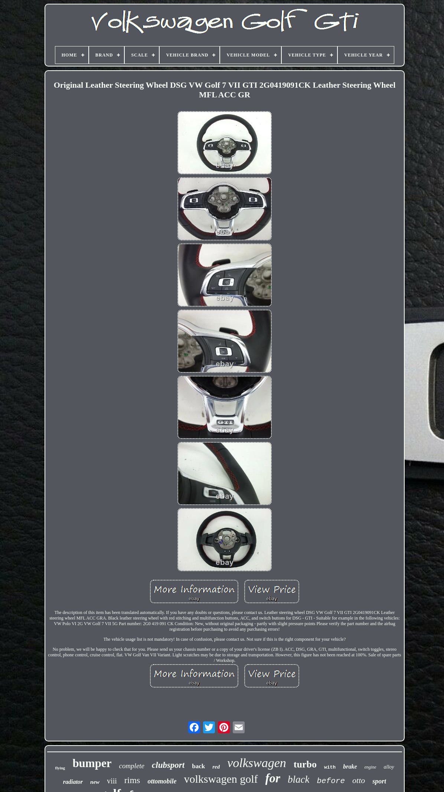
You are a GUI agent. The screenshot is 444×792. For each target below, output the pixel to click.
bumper (91, 763)
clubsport (168, 765)
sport (379, 781)
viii (112, 781)
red (216, 767)
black (298, 779)
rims (132, 780)
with (330, 767)
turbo (305, 764)
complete (131, 766)
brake (350, 766)
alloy (389, 767)
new (94, 782)
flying (60, 768)
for (272, 778)
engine (370, 767)
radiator (73, 782)
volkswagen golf (221, 779)
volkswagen (256, 763)
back (198, 766)
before (331, 781)
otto (358, 780)
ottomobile (161, 781)
